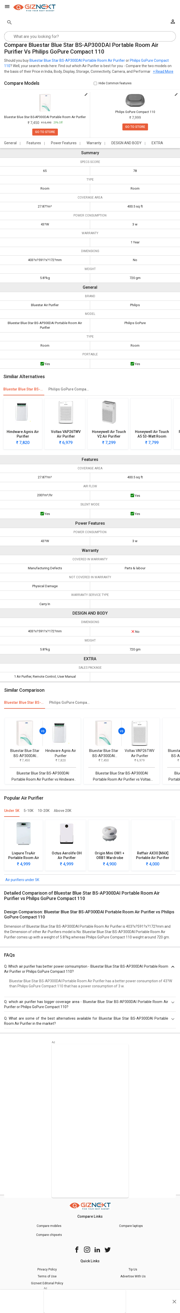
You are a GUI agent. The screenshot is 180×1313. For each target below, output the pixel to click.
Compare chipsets (49, 1235)
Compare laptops (131, 1226)
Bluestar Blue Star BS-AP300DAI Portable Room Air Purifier (77, 60)
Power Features (64, 143)
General (10, 143)
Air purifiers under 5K (22, 880)
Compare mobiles (49, 1226)
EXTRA (157, 143)
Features (34, 143)
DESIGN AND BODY (126, 143)
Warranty (94, 143)
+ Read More (163, 71)
